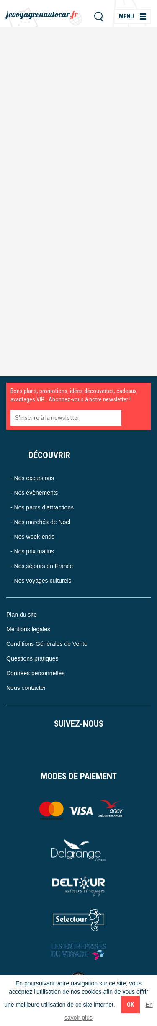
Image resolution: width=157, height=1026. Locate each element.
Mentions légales (28, 629)
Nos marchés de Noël (42, 522)
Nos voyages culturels (43, 580)
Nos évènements (36, 492)
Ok (130, 1004)
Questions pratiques (32, 658)
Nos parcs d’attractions (44, 507)
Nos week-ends (34, 536)
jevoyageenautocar (42, 14)
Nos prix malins (34, 551)
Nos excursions (34, 478)
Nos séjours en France (43, 566)
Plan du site (21, 614)
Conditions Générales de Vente (47, 643)
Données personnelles (35, 673)
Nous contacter (26, 687)
